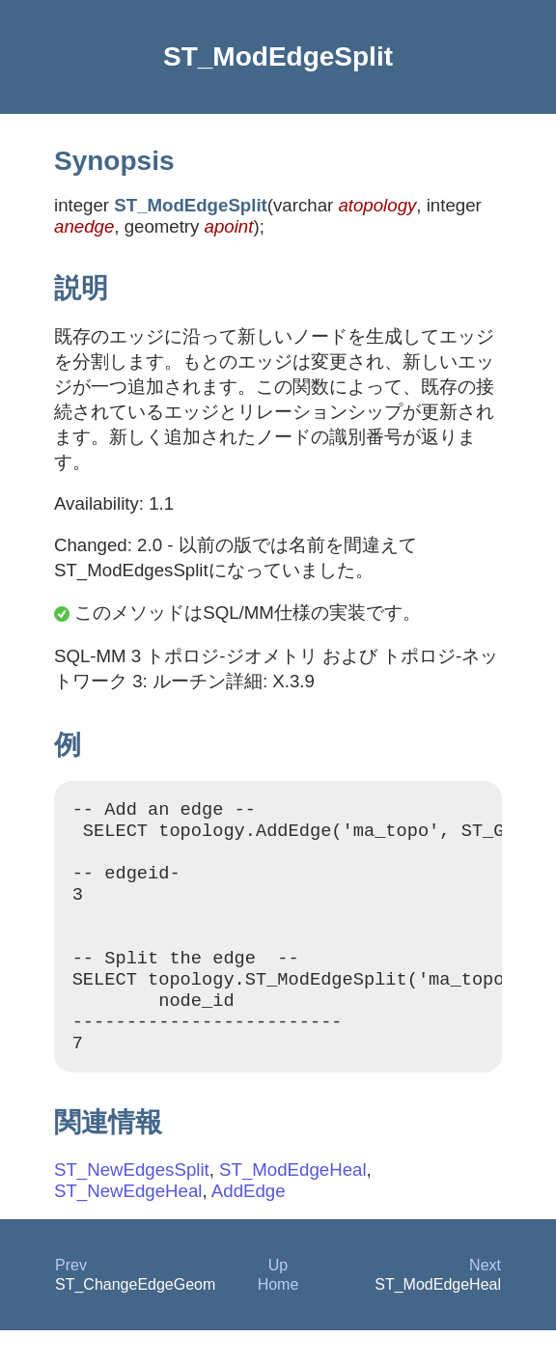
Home (278, 1319)
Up (278, 1300)
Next (485, 1300)
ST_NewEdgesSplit (131, 1204)
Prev (71, 1300)
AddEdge (248, 1225)
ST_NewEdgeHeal (128, 1225)
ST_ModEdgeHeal (292, 1204)
